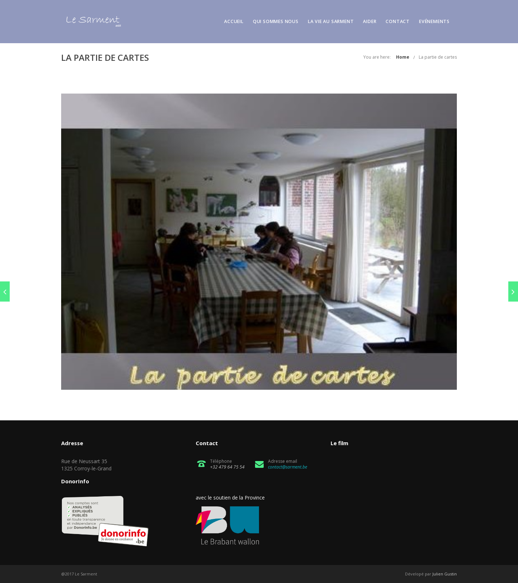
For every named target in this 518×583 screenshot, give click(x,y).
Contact (398, 21)
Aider (369, 21)
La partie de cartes (438, 57)
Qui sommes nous (276, 21)
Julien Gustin (444, 574)
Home (402, 57)
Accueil (234, 21)
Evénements (434, 21)
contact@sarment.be (287, 467)
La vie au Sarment (331, 21)
